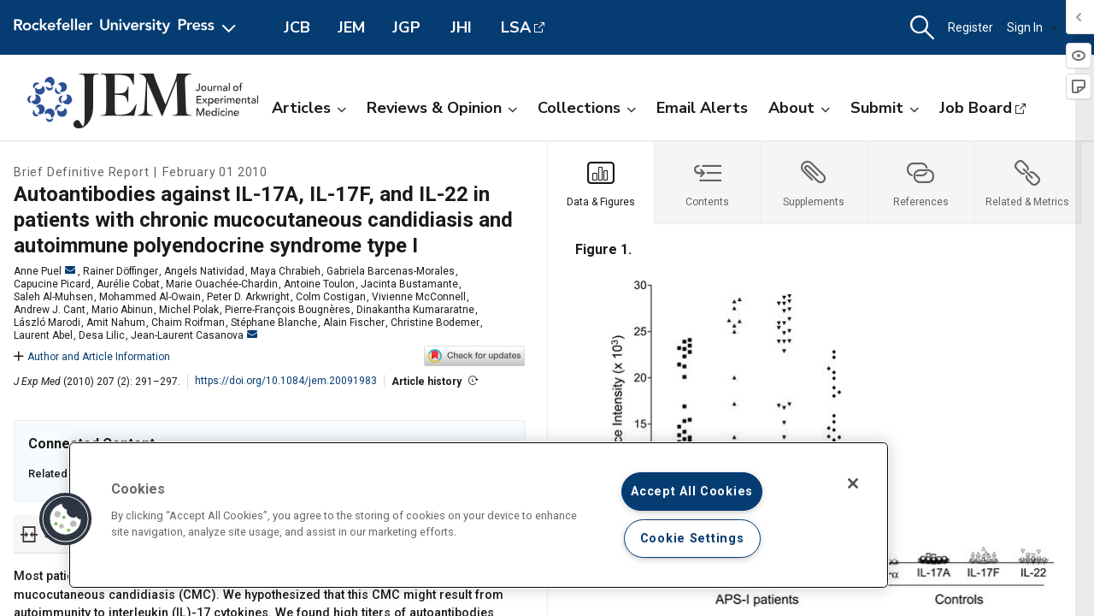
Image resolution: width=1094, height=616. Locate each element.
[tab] (601, 183)
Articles (309, 108)
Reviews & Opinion (442, 108)
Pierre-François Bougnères (287, 310)
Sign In (1032, 27)
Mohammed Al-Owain (150, 297)
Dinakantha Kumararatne (415, 310)
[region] (478, 515)
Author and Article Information (92, 357)
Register (970, 27)
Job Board (975, 108)
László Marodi (47, 323)
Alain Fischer (354, 323)
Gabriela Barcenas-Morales (390, 271)
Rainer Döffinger (120, 271)
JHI (461, 27)
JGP (406, 27)
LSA (516, 27)
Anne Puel (44, 271)
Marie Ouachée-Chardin (222, 284)
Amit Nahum (115, 323)
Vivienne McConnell (419, 297)
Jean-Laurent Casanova (194, 335)
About (799, 108)
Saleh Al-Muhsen (53, 297)
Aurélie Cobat (128, 284)
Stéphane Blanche (274, 323)
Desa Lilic (102, 335)
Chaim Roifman (188, 323)
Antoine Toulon (319, 284)
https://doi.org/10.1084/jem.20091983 (286, 381)
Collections (587, 108)
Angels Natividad (204, 271)
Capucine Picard (52, 284)
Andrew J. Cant (49, 310)
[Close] (853, 483)
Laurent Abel (43, 335)
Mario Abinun (122, 310)
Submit (884, 108)
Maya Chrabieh (285, 271)
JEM (351, 27)
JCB (297, 27)
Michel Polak (189, 310)
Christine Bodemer (435, 323)
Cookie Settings (692, 538)
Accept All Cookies (692, 491)
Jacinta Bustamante (409, 284)
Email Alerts (702, 108)
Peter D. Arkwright (248, 297)
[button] (922, 27)
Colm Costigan (331, 297)
